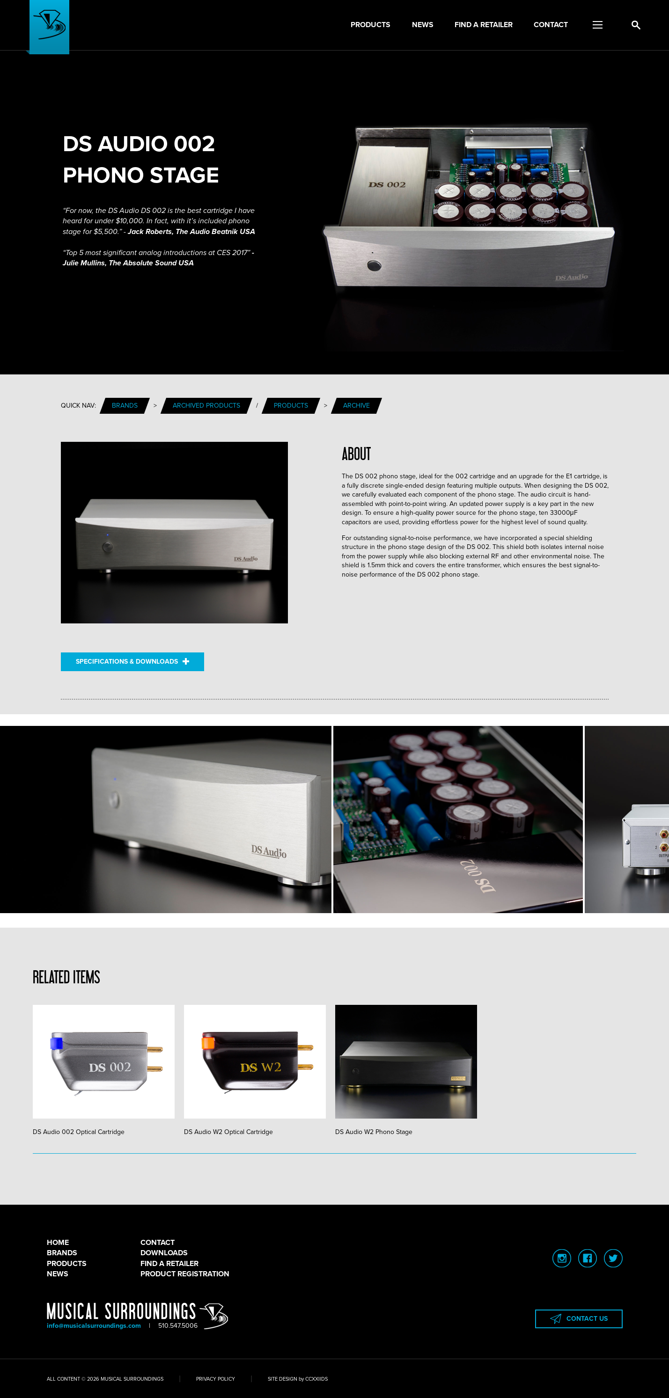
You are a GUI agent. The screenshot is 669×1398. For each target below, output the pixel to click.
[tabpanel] (108, 1071)
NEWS (57, 1274)
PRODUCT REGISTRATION (184, 1274)
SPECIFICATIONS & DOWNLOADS (132, 662)
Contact (551, 24)
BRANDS (62, 1253)
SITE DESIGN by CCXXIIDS (298, 1379)
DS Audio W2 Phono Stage (406, 1070)
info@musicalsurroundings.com (94, 1326)
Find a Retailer (484, 24)
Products (370, 24)
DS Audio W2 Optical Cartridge (255, 1070)
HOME (58, 1242)
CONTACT (157, 1242)
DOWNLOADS (164, 1253)
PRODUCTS (67, 1263)
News (423, 24)
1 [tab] (334, 1153)
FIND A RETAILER (169, 1263)
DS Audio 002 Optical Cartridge (104, 1070)
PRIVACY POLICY (215, 1379)
